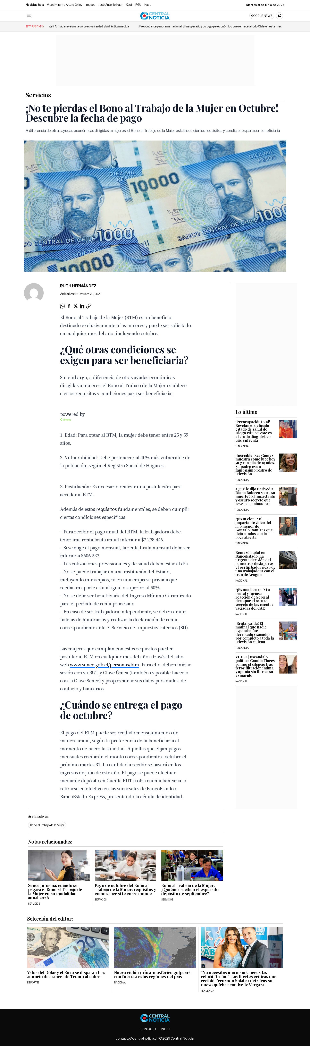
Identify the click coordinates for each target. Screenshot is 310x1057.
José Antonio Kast (111, 4)
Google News (261, 15)
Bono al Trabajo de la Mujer (47, 825)
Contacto (148, 1029)
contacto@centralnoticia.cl (137, 1038)
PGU (138, 4)
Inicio (165, 1029)
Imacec (90, 4)
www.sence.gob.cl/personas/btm (104, 664)
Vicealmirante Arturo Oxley (64, 4)
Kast (129, 4)
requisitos (106, 509)
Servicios (38, 95)
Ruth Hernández (78, 286)
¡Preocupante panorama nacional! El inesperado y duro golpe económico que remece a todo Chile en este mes (223, 26)
